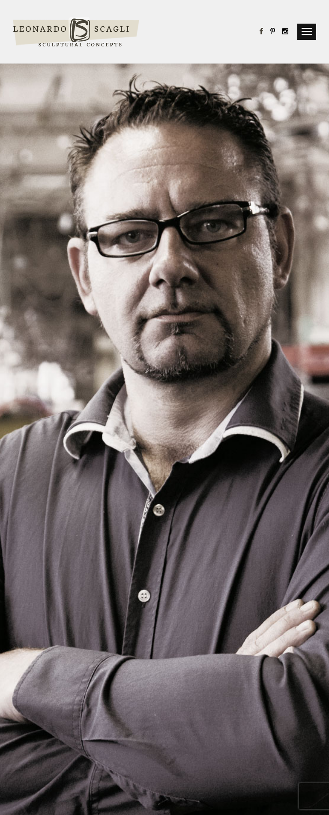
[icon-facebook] (264, 31)
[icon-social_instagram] (285, 31)
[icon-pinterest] (275, 31)
